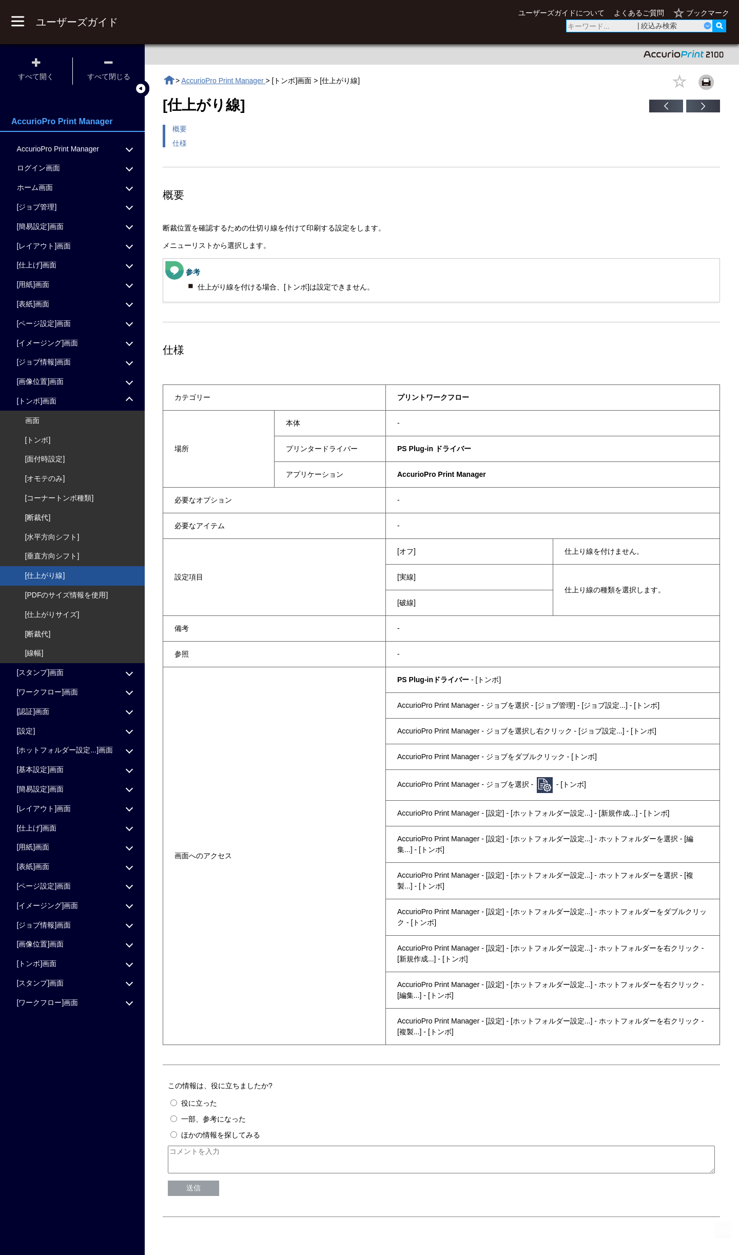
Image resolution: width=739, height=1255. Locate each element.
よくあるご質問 (639, 13)
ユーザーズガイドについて (561, 13)
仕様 (179, 143)
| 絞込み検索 (657, 26)
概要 (179, 129)
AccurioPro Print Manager (223, 80)
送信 (193, 1192)
